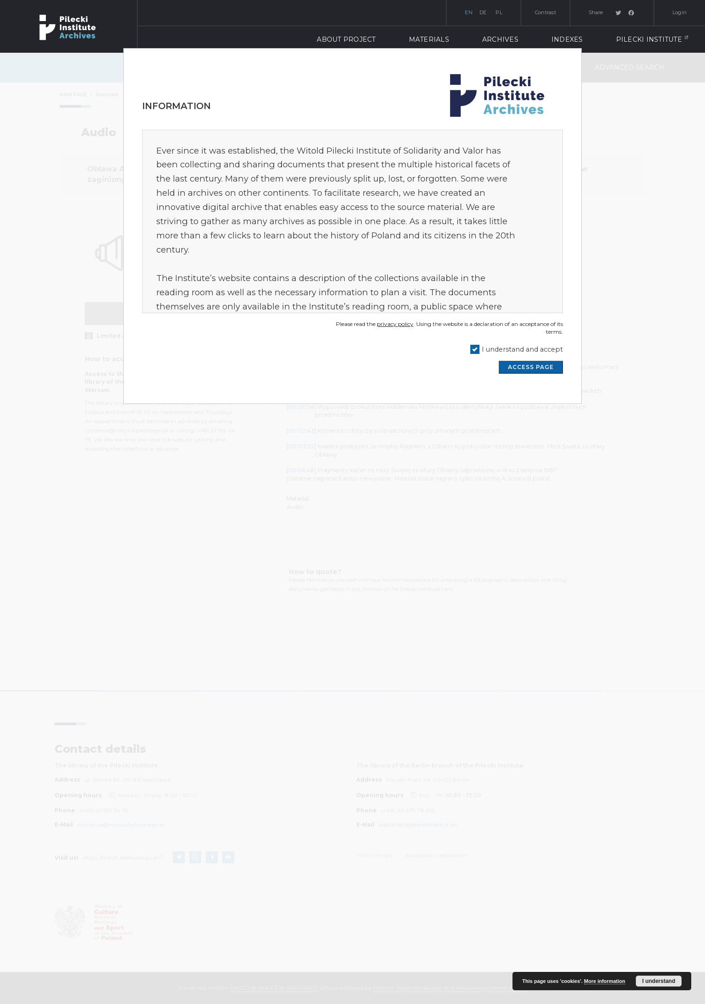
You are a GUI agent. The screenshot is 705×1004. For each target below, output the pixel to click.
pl (499, 12)
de (483, 12)
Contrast (545, 12)
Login (679, 12)
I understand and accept (522, 349)
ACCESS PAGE (531, 367)
